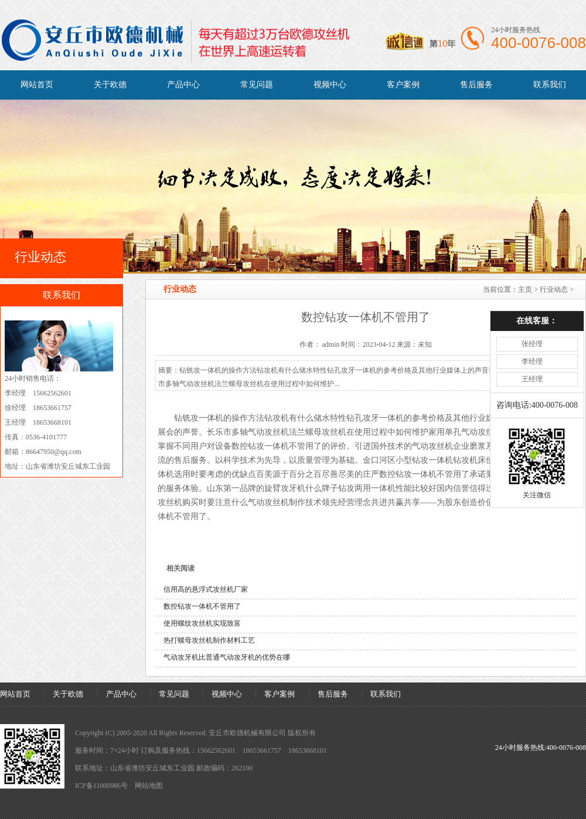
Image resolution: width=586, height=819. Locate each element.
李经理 (529, 325)
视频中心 (330, 84)
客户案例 (403, 84)
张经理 (529, 307)
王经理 (529, 343)
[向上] (561, 794)
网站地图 (149, 786)
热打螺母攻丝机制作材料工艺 (209, 640)
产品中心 (183, 84)
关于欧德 (110, 84)
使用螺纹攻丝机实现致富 (202, 623)
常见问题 (256, 84)
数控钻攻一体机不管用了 (202, 606)
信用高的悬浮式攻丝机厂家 (205, 589)
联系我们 (549, 84)
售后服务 (476, 84)
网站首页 (37, 84)
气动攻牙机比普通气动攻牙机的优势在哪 (226, 657)
